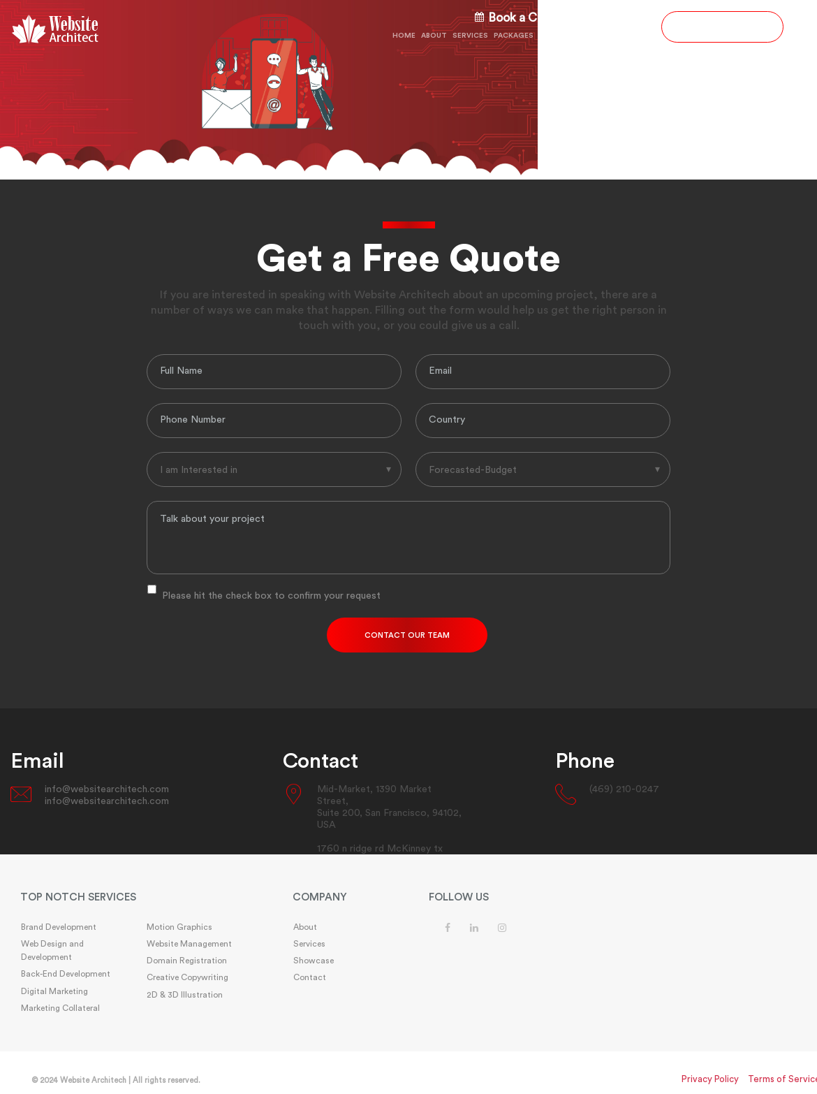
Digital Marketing (54, 991)
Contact (632, 35)
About (434, 35)
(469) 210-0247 (609, 19)
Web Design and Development (52, 950)
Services (470, 35)
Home (403, 35)
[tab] (136, 898)
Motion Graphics (179, 927)
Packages (513, 35)
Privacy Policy (710, 1079)
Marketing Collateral (60, 1008)
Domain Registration (187, 960)
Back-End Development (65, 974)
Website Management (189, 944)
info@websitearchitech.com (107, 789)
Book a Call (512, 18)
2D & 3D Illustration (185, 995)
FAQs (549, 35)
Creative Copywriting (187, 977)
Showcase (586, 35)
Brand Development (58, 927)
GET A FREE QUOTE (722, 27)
